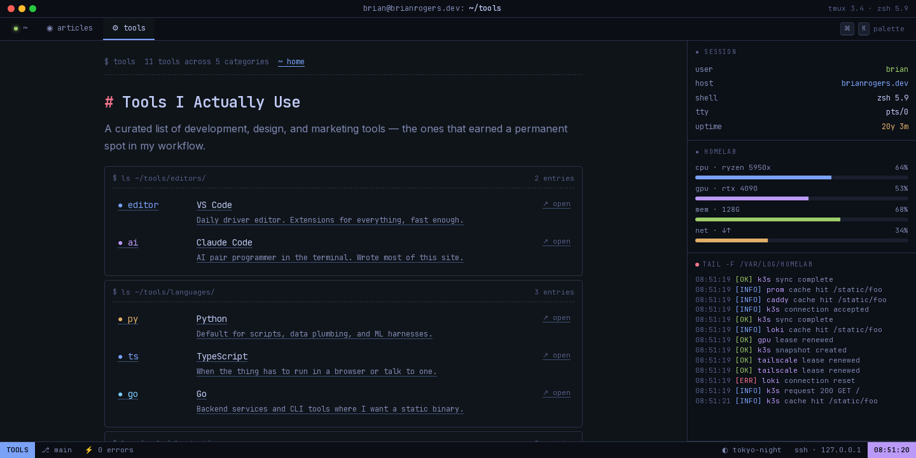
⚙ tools (127, 28)
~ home (291, 62)
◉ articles (68, 28)
